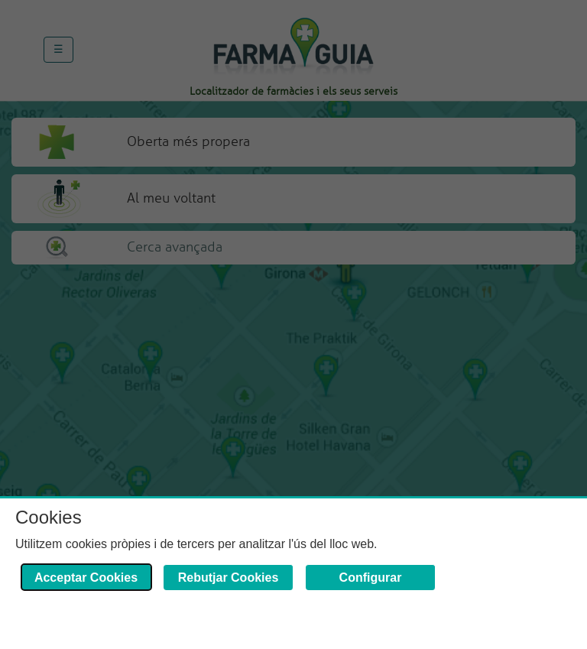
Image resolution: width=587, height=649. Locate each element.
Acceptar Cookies (86, 577)
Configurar (370, 577)
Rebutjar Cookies (228, 577)
